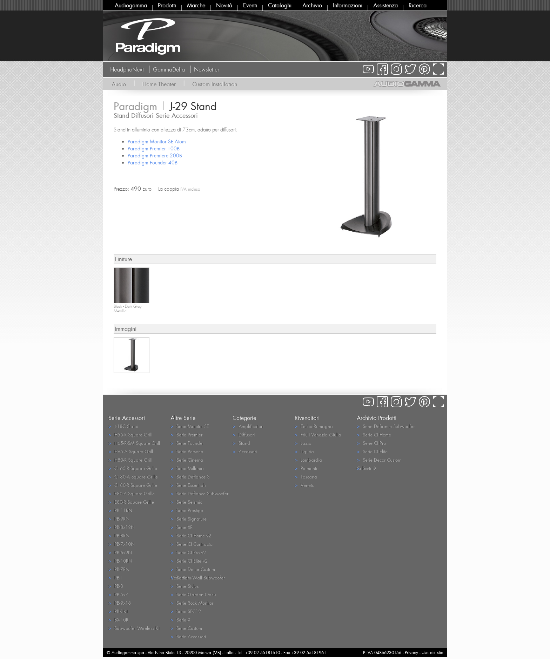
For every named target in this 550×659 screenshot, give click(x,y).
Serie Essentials (188, 485)
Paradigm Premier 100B (154, 148)
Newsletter (206, 69)
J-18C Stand (123, 426)
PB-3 (115, 586)
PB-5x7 (118, 594)
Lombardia (308, 459)
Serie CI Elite (372, 451)
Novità (224, 5)
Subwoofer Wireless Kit (134, 628)
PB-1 (115, 577)
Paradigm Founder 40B (152, 162)
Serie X (180, 619)
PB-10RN (120, 560)
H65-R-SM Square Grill (134, 443)
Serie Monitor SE (189, 426)
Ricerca (418, 5)
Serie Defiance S (189, 476)
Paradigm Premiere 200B (155, 155)
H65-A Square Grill (130, 451)
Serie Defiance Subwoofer (199, 493)
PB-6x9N (120, 552)
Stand (241, 443)
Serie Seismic (186, 501)
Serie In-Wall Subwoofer (197, 577)
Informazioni (347, 5)
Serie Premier (186, 434)
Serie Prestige (186, 510)
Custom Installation (214, 84)
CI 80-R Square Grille (132, 485)
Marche (196, 5)
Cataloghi (279, 5)
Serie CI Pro (371, 443)
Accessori (245, 451)
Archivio (312, 5)
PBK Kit (118, 611)
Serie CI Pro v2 (188, 552)
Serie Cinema (186, 459)
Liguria (304, 451)
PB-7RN (118, 569)
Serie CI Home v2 (190, 535)
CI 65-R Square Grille (132, 468)
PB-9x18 (119, 602)
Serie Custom (186, 628)
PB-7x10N (121, 544)
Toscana (306, 476)
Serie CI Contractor (192, 544)
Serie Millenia (187, 468)
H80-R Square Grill (130, 459)
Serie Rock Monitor (191, 602)
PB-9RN (118, 518)
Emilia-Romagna (314, 426)
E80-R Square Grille (131, 501)
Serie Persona (186, 451)
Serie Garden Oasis (193, 594)
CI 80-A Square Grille (133, 476)
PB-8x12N (121, 527)
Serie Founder (187, 443)
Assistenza (385, 5)
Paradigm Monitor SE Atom (157, 141)
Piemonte (306, 468)
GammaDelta (169, 69)
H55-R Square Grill (130, 434)
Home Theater (159, 84)
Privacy (411, 652)
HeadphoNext (127, 69)
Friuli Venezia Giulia (318, 434)
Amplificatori (248, 426)
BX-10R (118, 619)
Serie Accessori (188, 636)
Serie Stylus (184, 586)
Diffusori (244, 434)
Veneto (304, 485)
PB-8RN (118, 535)
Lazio (303, 443)
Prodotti (167, 5)
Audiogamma (131, 5)
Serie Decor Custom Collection (192, 569)
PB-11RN (120, 510)
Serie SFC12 (185, 611)
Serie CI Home (374, 434)
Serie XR (181, 527)
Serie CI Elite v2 (189, 560)
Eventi (250, 5)
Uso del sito (432, 652)
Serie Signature (188, 518)
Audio (119, 84)
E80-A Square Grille (131, 493)
